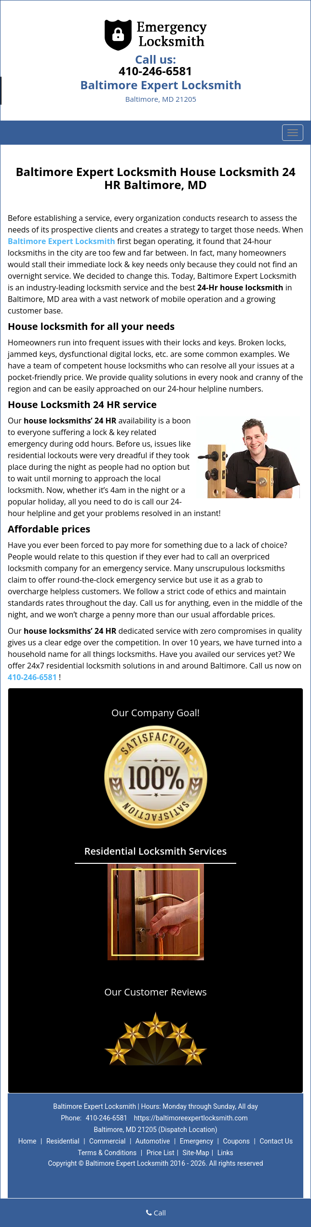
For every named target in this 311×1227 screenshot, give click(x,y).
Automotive (152, 1141)
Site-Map (196, 1153)
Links (225, 1153)
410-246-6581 (155, 71)
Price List (161, 1153)
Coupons (236, 1141)
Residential (63, 1141)
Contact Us (276, 1141)
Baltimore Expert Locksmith (61, 241)
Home (27, 1141)
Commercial (107, 1141)
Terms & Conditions (107, 1153)
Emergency (196, 1141)
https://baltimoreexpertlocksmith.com (191, 1118)
